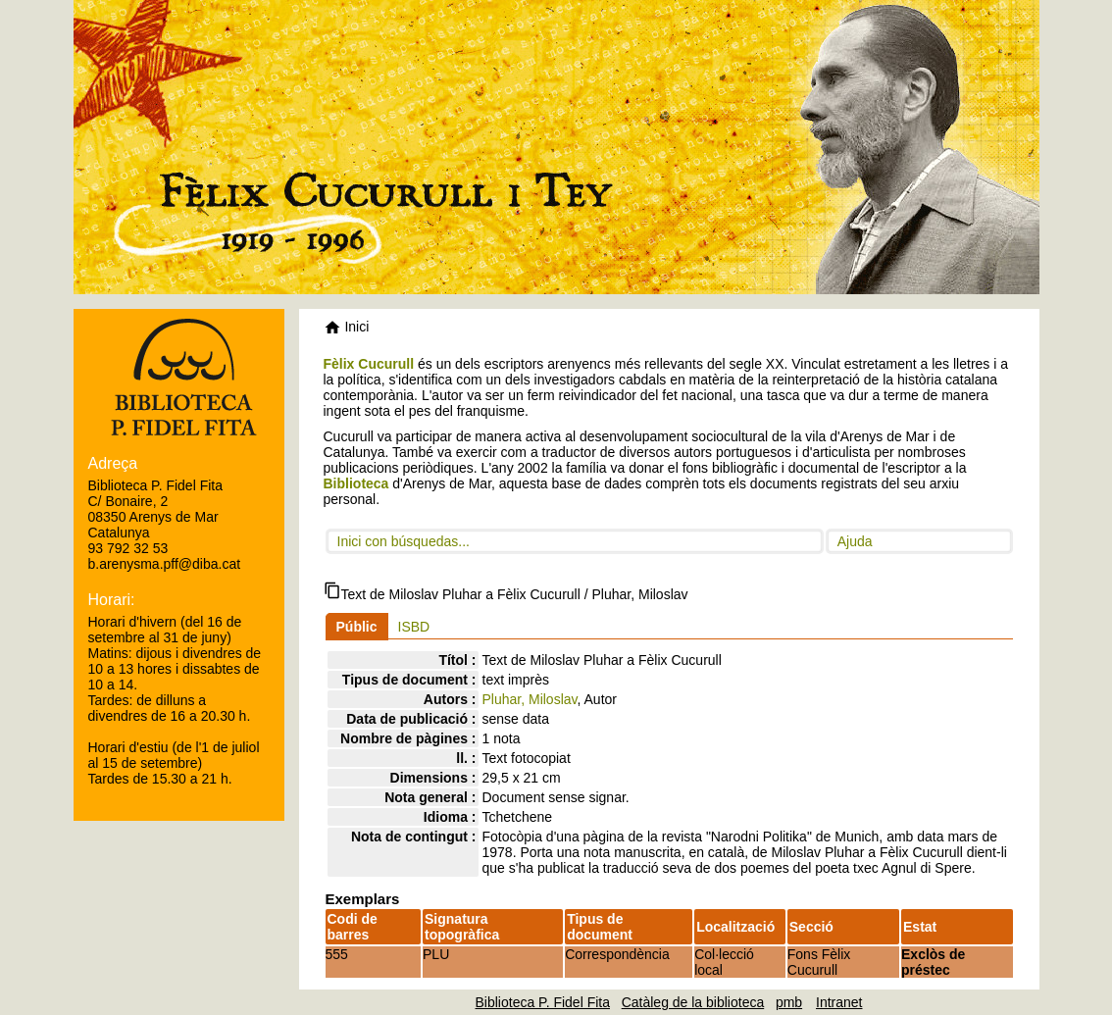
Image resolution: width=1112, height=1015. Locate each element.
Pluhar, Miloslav (530, 699)
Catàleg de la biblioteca (693, 1002)
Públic (357, 626)
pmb (789, 1002)
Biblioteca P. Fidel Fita (543, 1002)
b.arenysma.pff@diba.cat (164, 564)
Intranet (839, 1002)
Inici (347, 326)
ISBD (414, 626)
